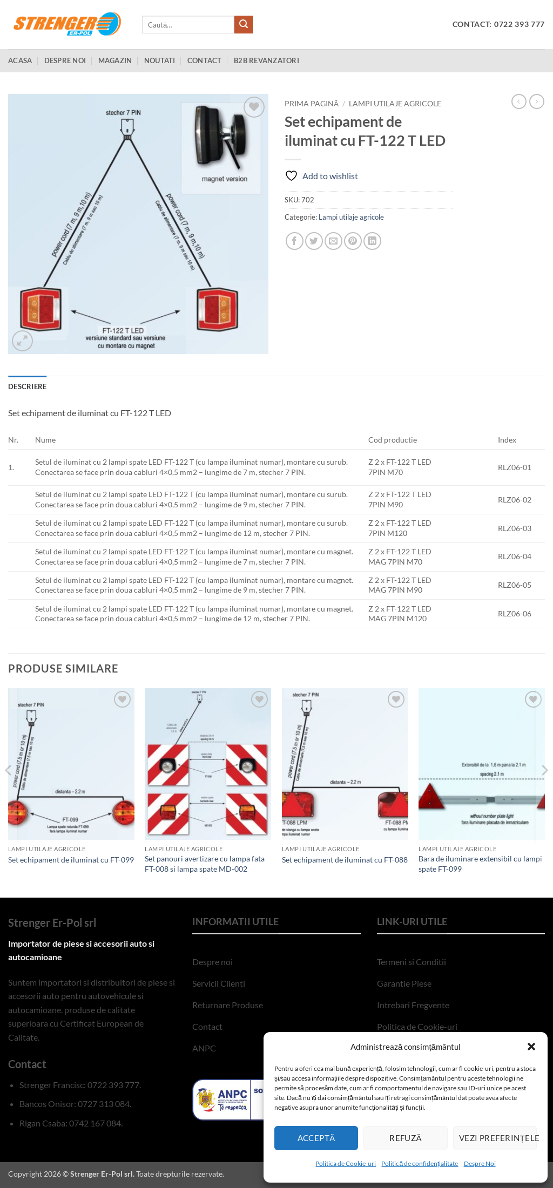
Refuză (405, 1138)
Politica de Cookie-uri (345, 1163)
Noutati (160, 60)
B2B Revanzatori (266, 60)
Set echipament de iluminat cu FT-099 (71, 859)
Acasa (20, 60)
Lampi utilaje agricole (395, 103)
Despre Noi (480, 1163)
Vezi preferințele (498, 1138)
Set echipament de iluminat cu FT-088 (345, 859)
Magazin (115, 60)
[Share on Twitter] (314, 241)
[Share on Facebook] (295, 241)
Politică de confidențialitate (419, 1163)
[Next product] (519, 101)
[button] (531, 1046)
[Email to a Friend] (333, 241)
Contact (204, 60)
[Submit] (243, 25)
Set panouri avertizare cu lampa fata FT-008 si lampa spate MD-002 (205, 863)
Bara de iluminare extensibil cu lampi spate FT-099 (480, 863)
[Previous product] (536, 101)
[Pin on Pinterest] (353, 241)
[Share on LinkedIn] (372, 241)
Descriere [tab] (27, 386)
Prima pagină (312, 103)
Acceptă (316, 1138)
